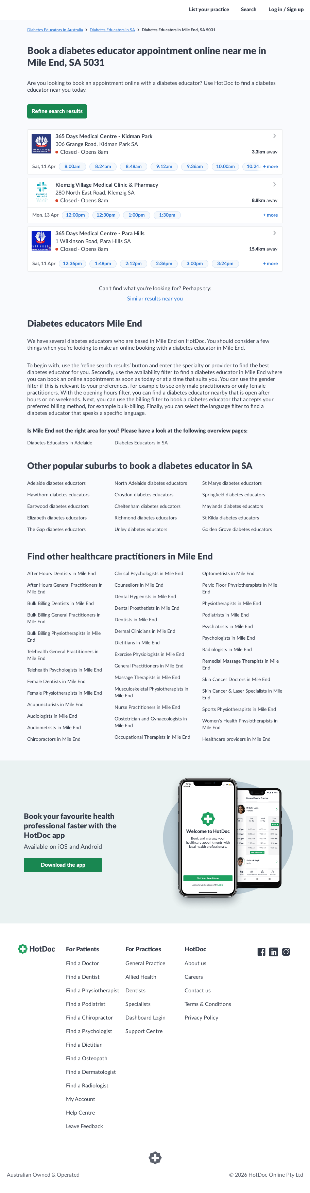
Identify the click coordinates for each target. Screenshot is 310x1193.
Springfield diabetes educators (233, 495)
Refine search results (57, 111)
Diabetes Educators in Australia (55, 30)
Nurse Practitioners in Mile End (147, 707)
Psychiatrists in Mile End (227, 626)
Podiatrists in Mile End (225, 615)
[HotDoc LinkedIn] (274, 952)
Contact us (198, 990)
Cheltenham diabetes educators (147, 506)
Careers (194, 977)
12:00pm (75, 215)
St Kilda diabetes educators (230, 518)
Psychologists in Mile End (228, 638)
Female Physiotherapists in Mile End (64, 693)
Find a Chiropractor (89, 1018)
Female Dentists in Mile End (56, 681)
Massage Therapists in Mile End (147, 677)
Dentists (135, 990)
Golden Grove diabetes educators (237, 529)
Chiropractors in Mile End (54, 739)
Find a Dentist (83, 977)
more (270, 166)
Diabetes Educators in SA (112, 30)
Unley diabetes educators (141, 529)
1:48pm (103, 263)
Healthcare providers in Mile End (236, 739)
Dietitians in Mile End (137, 643)
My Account (80, 1099)
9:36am (195, 166)
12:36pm (72, 263)
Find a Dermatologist (91, 1072)
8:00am (73, 166)
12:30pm (106, 215)
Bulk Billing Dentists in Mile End (60, 603)
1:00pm (136, 215)
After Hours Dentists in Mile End (61, 573)
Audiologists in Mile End (52, 716)
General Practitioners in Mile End (149, 666)
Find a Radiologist (87, 1085)
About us (195, 963)
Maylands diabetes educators (232, 506)
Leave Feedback (84, 1126)
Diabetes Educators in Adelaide (59, 443)
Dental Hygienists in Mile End (145, 596)
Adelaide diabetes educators (56, 483)
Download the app (63, 865)
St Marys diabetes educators (232, 483)
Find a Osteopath (86, 1058)
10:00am (225, 166)
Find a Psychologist (89, 1031)
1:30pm (167, 215)
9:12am (164, 166)
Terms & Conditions (208, 1004)
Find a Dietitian (84, 1045)
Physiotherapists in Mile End (231, 603)
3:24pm (225, 263)
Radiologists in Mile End (227, 649)
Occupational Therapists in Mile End (152, 737)
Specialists (138, 1004)
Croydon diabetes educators (144, 495)
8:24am (103, 166)
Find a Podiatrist (85, 1004)
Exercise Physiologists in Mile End (149, 654)
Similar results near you (155, 298)
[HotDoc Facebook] (261, 952)
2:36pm (164, 263)
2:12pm (133, 263)
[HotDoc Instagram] (286, 952)
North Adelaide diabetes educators (151, 483)
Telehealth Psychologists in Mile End (64, 670)
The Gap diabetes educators (56, 529)
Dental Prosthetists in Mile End (147, 608)
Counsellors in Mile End (139, 585)
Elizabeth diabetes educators (57, 518)
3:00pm (195, 263)
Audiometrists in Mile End (54, 728)
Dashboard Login (145, 1018)
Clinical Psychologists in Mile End (149, 573)
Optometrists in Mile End (228, 573)
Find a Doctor (82, 963)
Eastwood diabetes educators (58, 506)
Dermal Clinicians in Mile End (145, 631)
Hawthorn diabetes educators (58, 495)
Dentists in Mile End (136, 620)
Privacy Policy (201, 1018)
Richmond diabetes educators (146, 518)
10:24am (256, 166)
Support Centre (143, 1031)
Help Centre (80, 1113)
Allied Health (140, 977)
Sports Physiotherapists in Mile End (239, 709)
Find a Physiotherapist (92, 990)
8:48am (134, 166)
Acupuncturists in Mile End (55, 704)
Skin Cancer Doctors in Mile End (236, 679)
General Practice (145, 963)
